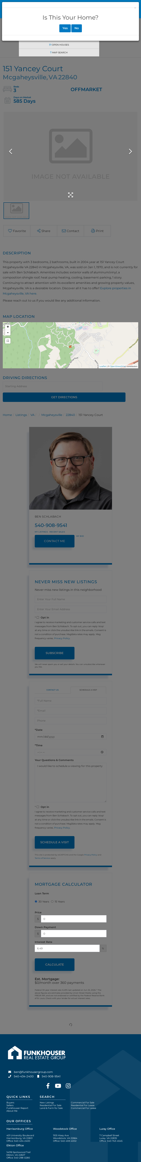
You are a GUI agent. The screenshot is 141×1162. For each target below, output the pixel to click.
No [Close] (76, 28)
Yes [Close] (65, 28)
